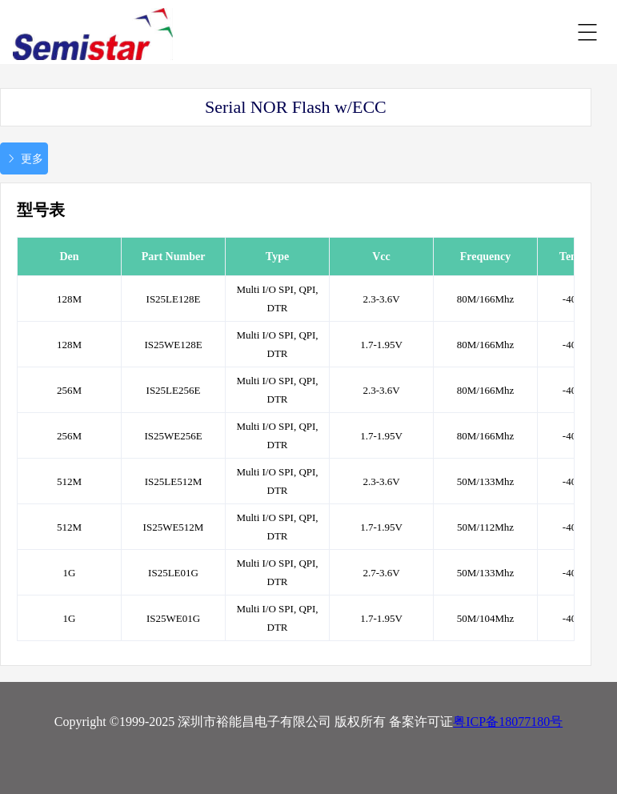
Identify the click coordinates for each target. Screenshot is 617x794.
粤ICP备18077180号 (508, 721)
